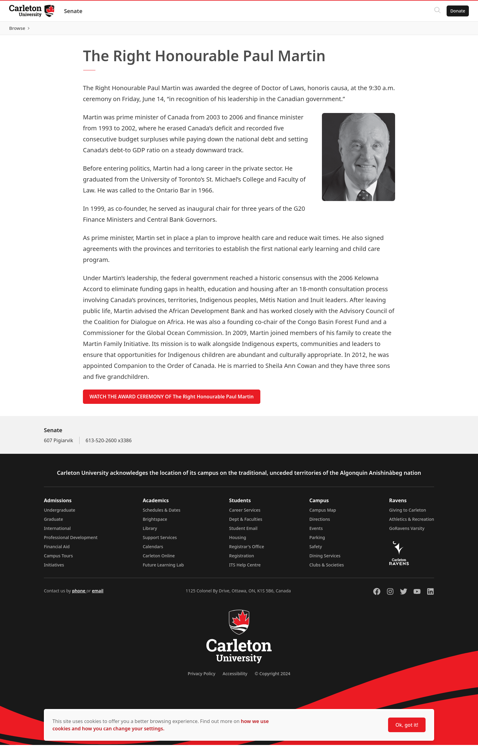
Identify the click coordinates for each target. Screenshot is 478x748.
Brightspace (155, 522)
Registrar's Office (246, 549)
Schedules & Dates (161, 513)
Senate (74, 11)
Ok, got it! (406, 725)
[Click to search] (437, 10)
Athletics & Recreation (411, 522)
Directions (319, 522)
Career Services (245, 513)
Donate (457, 11)
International (57, 531)
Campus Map (322, 513)
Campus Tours (58, 559)
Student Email (243, 531)
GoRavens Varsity (407, 531)
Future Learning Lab (163, 568)
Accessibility (235, 676)
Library (150, 531)
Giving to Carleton (407, 513)
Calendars (153, 549)
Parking (317, 540)
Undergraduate (59, 513)
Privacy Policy (201, 676)
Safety (315, 549)
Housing (237, 540)
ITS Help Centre (245, 568)
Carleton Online (159, 559)
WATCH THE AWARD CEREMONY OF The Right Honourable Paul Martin (172, 399)
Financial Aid (57, 549)
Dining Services (325, 559)
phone (79, 594)
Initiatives (54, 568)
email (97, 594)
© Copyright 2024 (272, 676)
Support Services (160, 540)
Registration (241, 559)
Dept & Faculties (245, 522)
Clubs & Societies (326, 568)
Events (316, 531)
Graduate (53, 522)
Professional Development (71, 540)
